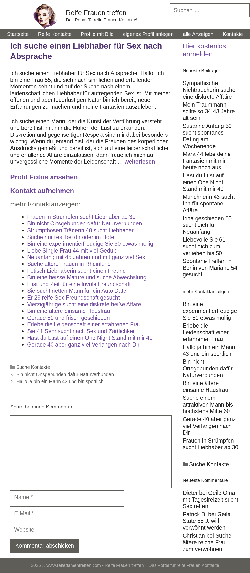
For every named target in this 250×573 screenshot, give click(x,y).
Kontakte (233, 34)
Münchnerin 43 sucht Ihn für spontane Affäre (209, 204)
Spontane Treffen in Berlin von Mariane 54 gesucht (210, 268)
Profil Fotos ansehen (44, 177)
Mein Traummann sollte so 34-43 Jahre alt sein (209, 111)
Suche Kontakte (33, 367)
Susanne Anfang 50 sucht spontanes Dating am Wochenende (207, 136)
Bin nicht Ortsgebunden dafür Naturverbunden (65, 374)
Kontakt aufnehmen (42, 190)
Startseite (18, 34)
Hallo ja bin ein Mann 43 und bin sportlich (60, 381)
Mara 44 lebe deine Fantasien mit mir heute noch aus (207, 161)
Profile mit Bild (97, 34)
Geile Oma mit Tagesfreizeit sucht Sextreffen (210, 499)
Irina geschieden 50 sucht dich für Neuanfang (207, 225)
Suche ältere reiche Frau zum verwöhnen (207, 542)
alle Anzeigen (198, 34)
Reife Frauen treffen (96, 13)
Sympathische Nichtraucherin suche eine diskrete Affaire (209, 90)
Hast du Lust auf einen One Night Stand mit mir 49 (203, 182)
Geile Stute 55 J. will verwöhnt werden (206, 521)
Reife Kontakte (55, 34)
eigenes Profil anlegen (148, 34)
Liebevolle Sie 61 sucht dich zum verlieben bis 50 (204, 246)
